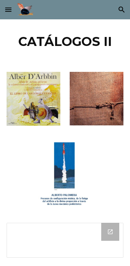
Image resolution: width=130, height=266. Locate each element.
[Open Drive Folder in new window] (110, 232)
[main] (65, 41)
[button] (8, 9)
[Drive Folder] (65, 240)
